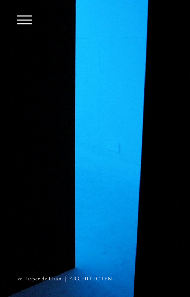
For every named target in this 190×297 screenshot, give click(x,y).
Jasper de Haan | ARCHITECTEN (65, 278)
